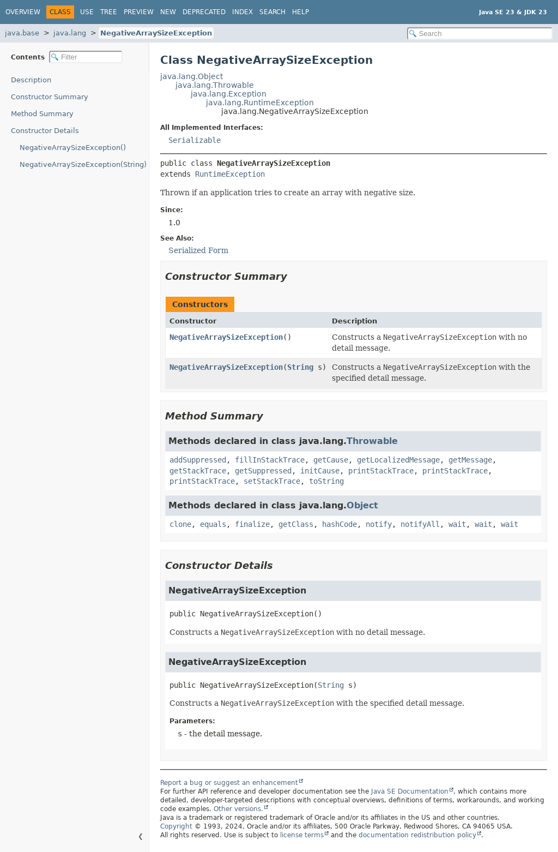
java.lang (69, 33)
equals (213, 524)
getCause (330, 459)
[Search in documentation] (480, 33)
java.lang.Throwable (214, 85)
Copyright (176, 826)
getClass (295, 524)
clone (180, 524)
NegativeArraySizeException (156, 33)
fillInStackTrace (270, 459)
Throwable (372, 441)
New (168, 12)
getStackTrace (197, 470)
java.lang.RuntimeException (260, 102)
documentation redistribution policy (417, 835)
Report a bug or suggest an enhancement (229, 783)
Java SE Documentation (409, 791)
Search (272, 12)
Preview (139, 12)
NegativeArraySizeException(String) (83, 164)
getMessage (470, 459)
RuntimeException (230, 174)
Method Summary (42, 114)
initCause (319, 470)
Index (242, 12)
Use (87, 12)
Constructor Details (45, 131)
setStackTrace (272, 481)
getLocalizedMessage (398, 459)
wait (457, 524)
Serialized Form (198, 250)
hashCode (339, 524)
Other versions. (238, 809)
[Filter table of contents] (86, 57)
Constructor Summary (49, 97)
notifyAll (420, 524)
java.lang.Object (191, 76)
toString (326, 481)
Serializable (194, 140)
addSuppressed (197, 459)
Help (300, 12)
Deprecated (204, 12)
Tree (108, 12)
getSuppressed (263, 470)
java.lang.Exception (228, 93)
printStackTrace (381, 470)
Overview (22, 12)
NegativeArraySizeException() (73, 147)
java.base (22, 33)
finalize (252, 524)
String (300, 367)
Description (31, 80)
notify (379, 524)
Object (362, 505)
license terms (302, 835)
